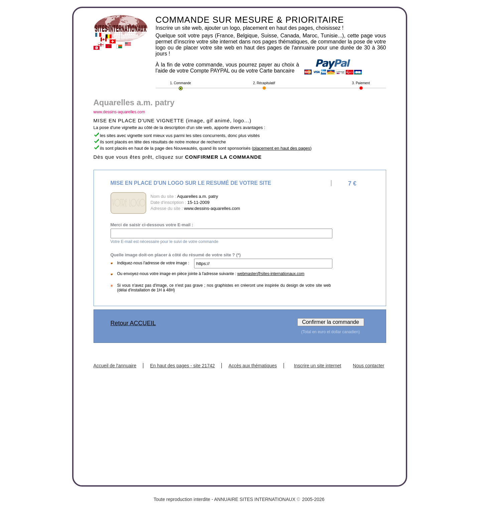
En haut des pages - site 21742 (182, 365)
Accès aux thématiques (252, 365)
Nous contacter (368, 365)
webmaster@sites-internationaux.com (270, 273)
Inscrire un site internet (317, 365)
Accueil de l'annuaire (115, 365)
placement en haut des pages (281, 148)
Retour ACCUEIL (133, 323)
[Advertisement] (240, 418)
